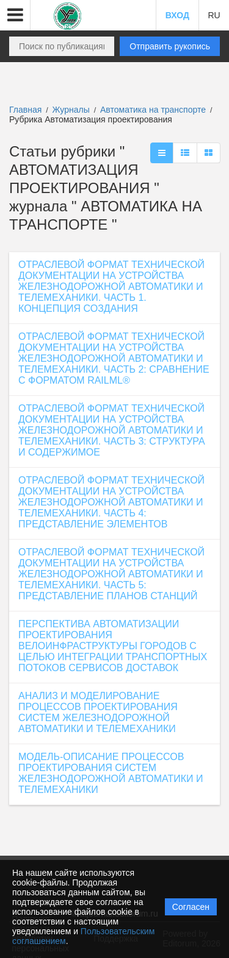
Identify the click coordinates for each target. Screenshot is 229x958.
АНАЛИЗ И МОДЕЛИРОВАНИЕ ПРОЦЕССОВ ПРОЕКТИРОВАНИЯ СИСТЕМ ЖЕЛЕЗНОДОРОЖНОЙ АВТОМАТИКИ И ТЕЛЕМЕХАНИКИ (98, 712)
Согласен (190, 907)
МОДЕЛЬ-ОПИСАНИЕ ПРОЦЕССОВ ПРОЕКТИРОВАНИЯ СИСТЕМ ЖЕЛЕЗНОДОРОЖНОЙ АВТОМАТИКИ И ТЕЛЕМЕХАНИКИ (110, 773)
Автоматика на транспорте (154, 109)
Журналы (71, 109)
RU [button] (214, 15)
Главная (25, 109)
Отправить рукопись (169, 46)
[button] (15, 15)
